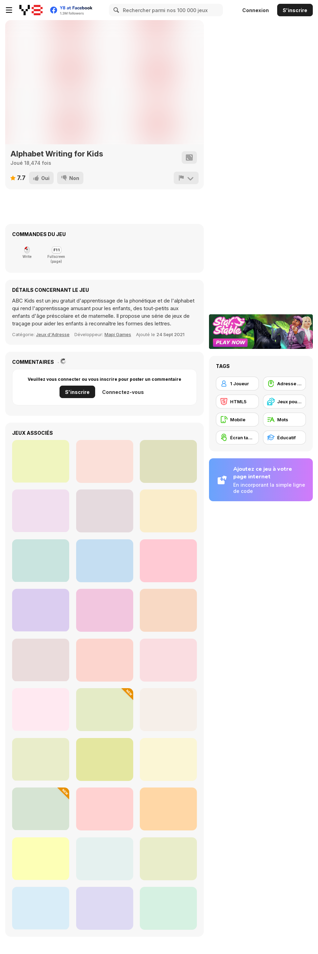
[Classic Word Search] (40, 759)
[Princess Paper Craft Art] (168, 560)
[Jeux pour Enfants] (284, 401)
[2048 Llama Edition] (40, 510)
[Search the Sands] (104, 660)
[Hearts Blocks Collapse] (104, 560)
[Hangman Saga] (168, 660)
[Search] (115, 10)
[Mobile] (237, 419)
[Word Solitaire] (168, 858)
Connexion (255, 10)
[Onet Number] (168, 610)
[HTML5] (237, 401)
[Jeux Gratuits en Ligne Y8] (31, 10)
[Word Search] (40, 660)
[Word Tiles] (40, 908)
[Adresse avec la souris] (284, 383)
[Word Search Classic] (168, 809)
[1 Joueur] (237, 383)
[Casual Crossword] (104, 759)
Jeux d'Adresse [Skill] (53, 334)
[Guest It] (168, 908)
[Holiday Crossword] (40, 858)
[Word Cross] (104, 858)
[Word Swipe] (168, 709)
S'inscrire (295, 10)
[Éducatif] (284, 437)
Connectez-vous (123, 392)
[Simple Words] (40, 809)
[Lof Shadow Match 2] (104, 610)
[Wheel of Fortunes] (40, 461)
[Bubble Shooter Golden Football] (40, 610)
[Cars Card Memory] (104, 510)
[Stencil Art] (168, 510)
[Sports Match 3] (40, 560)
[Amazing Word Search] (104, 809)
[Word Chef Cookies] (104, 461)
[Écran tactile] (237, 437)
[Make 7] (168, 461)
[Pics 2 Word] (104, 709)
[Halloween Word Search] (40, 709)
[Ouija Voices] (104, 908)
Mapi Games (118, 334)
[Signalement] (186, 178)
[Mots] (284, 419)
